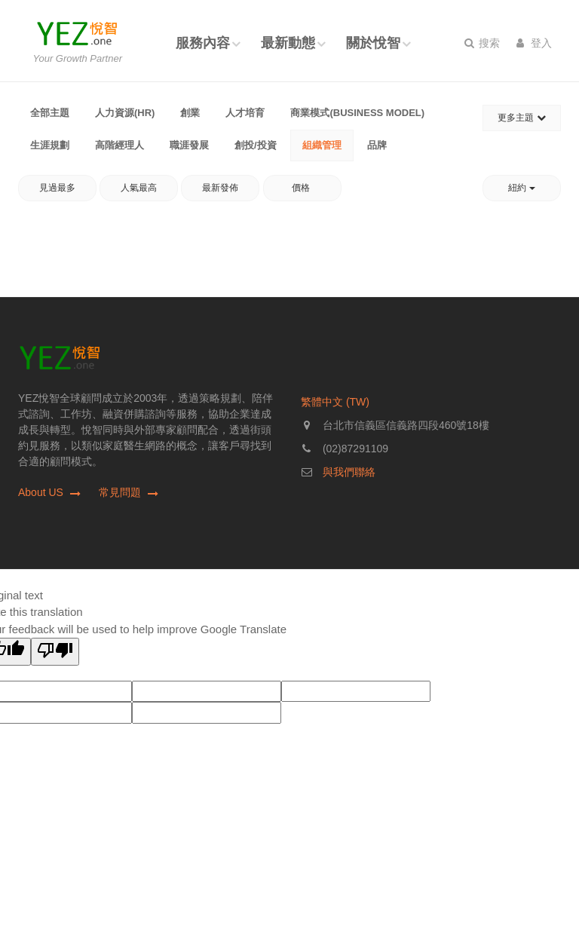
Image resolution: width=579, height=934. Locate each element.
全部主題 (49, 112)
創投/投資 (255, 145)
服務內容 (203, 43)
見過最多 (57, 187)
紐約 (521, 187)
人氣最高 (139, 187)
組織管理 (322, 145)
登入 (534, 43)
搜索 (482, 43)
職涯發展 (189, 145)
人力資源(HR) (125, 112)
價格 (302, 187)
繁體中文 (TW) (335, 402)
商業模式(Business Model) (357, 112)
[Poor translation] (55, 652)
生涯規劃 (49, 145)
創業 (190, 112)
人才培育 (245, 112)
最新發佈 (220, 187)
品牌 (377, 145)
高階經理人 (119, 145)
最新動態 (288, 43)
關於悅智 (373, 43)
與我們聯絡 (349, 472)
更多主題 (521, 117)
